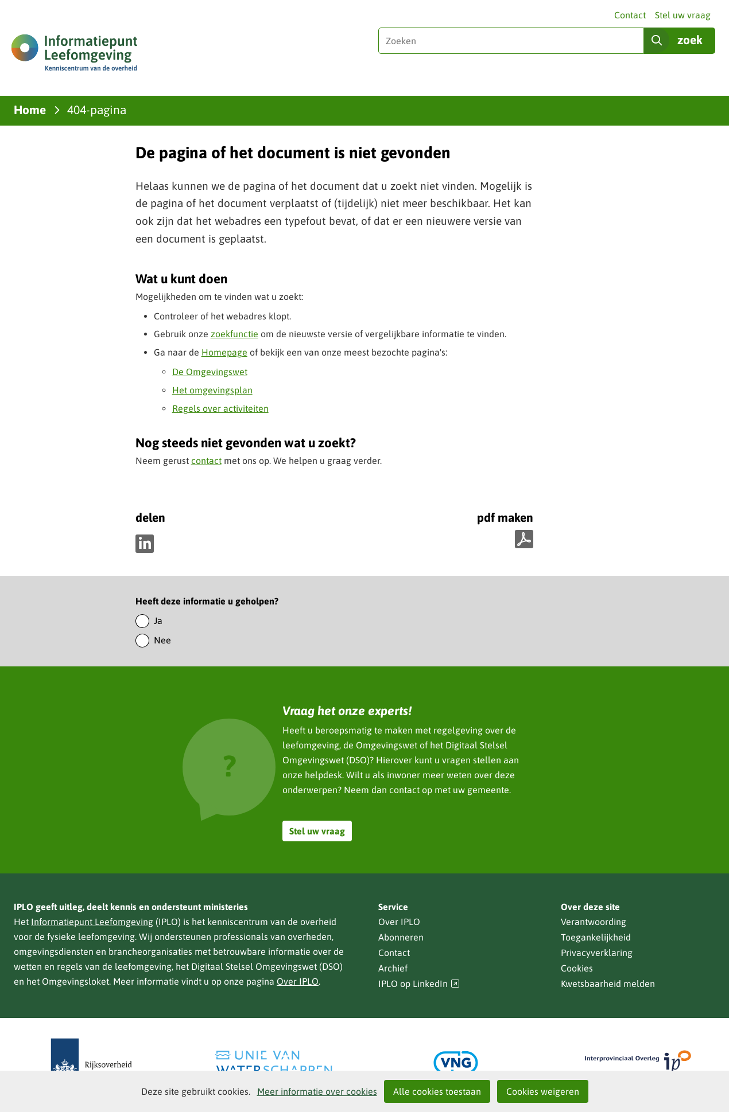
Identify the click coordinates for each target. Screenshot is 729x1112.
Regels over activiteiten (220, 408)
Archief (393, 968)
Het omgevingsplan (212, 390)
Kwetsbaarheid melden (608, 983)
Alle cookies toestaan (437, 1091)
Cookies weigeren (542, 1091)
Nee (162, 640)
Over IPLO (298, 981)
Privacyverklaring (597, 952)
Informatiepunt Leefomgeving (92, 921)
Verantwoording (593, 921)
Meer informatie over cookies (317, 1091)
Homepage (224, 352)
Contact (630, 15)
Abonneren (401, 937)
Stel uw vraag (683, 15)
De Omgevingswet (209, 371)
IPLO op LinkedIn (419, 983)
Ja (158, 620)
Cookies (577, 968)
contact (206, 460)
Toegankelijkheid (596, 937)
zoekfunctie (234, 334)
